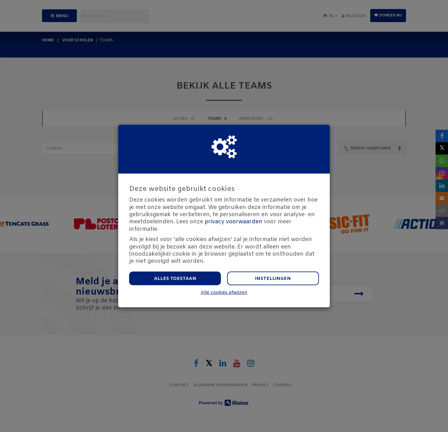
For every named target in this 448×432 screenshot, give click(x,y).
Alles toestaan (175, 279)
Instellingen (273, 279)
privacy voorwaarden (233, 221)
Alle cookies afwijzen (224, 293)
